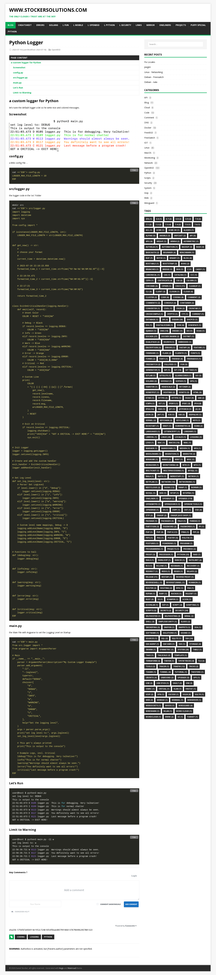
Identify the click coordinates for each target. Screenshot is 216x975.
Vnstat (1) (191, 689)
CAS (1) (167, 275)
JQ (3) (197, 409)
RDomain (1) (177, 566)
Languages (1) (153, 431)
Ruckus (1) (176, 593)
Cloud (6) (188, 291)
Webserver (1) (194, 700)
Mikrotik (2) (189, 454)
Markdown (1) (168, 448)
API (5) (193, 235)
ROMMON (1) (195, 582)
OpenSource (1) (172, 504)
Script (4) (177, 605)
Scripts (147, 177)
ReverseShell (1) (154, 582)
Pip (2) (196, 532)
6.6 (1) (159, 219)
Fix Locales (149, 62)
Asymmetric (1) (191, 241)
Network (148, 162)
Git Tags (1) (191, 370)
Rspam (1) (150, 593)
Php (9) (160, 532)
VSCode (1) (173, 694)
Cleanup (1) (194, 286)
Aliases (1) (189, 230)
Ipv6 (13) (150, 409)
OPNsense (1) (152, 510)
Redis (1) (166, 571)
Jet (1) (172, 409)
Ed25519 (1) (169, 342)
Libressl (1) (151, 437)
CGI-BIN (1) (191, 280)
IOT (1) (162, 403)
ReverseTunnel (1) (175, 582)
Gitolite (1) (165, 375)
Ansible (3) (164, 235)
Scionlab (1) (152, 605)
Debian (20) (177, 319)
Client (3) (160, 291)
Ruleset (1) (191, 593)
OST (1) (187, 510)
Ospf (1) (176, 510)
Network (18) (168, 482)
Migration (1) (172, 454)
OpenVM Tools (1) (193, 504)
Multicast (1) (152, 470)
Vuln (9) (187, 694)
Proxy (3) (150, 554)
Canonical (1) (153, 275)
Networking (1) (187, 482)
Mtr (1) (186, 465)
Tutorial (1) (181, 672)
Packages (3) (167, 521)
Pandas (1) (195, 521)
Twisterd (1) (197, 672)
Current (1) (198, 314)
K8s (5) (181, 414)
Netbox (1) (193, 476)
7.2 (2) (158, 224)
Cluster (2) (151, 297)
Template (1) (180, 655)
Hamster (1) (151, 387)
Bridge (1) (167, 269)
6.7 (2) (168, 219)
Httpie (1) (176, 398)
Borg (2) (185, 263)
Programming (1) (154, 549)
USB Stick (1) (162, 683)
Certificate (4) (165, 280)
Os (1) (165, 510)
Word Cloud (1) (184, 711)
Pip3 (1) (149, 538)
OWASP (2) (161, 515)
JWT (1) (161, 414)
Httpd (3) (162, 398)
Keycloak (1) (182, 420)
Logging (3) (196, 437)
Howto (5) (184, 392)
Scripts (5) (151, 610)
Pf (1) (201, 526)
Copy (134, 170)
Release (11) (151, 577)
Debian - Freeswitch (154, 77)
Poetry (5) (173, 538)
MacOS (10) (174, 442)
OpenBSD (56, 49)
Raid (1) (196, 554)
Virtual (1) (164, 689)
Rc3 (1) (149, 566)
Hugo (61, 968)
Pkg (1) (160, 538)
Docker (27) (151, 336)
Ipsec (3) (186, 403)
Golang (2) (151, 381)
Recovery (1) (193, 566)
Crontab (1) (195, 308)
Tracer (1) (164, 666)
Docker (147, 127)
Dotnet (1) (188, 336)
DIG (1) (149, 325)
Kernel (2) (151, 420)
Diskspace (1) (194, 325)
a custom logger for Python (26, 62)
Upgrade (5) (183, 677)
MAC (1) (161, 442)
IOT (146, 142)
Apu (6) (149, 241)
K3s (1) (171, 414)
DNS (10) (164, 331)
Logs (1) (150, 442)
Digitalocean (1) (164, 325)
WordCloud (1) (153, 717)
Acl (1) (149, 230)
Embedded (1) (184, 342)
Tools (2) (150, 666)
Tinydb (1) (169, 661)
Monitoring (149, 157)
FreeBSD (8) (177, 359)
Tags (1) (149, 655)
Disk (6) (180, 325)
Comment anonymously (110, 904)
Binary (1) (174, 258)
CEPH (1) (149, 280)
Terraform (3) (153, 661)
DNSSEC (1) (177, 331)
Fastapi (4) (184, 347)
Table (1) (197, 649)
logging (34, 937)
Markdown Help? (20, 911)
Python (147, 172)
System (148, 188)
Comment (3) (194, 297)
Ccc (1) (193, 275)
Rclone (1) (161, 566)
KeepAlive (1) (195, 414)
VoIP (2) (149, 694)
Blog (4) (188, 258)
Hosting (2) (169, 392)
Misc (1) (190, 459)
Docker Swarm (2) (170, 336)
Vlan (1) (177, 689)
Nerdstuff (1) (177, 476)
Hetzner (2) (184, 387)
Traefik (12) (179, 666)
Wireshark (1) (152, 711)
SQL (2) (164, 638)
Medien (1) (185, 448)
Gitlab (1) (150, 375)
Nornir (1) (196, 487)
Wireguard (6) (185, 705)
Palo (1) (182, 521)
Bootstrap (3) (170, 263)
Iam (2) (201, 398)
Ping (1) (185, 532)
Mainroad (72, 968)
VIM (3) (189, 683)
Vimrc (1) (150, 689)
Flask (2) (167, 353)
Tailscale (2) (164, 655)
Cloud (147, 107)
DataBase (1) (152, 319)
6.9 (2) (188, 219)
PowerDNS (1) (169, 543)
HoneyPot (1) (152, 392)
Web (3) (149, 700)
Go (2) (198, 375)
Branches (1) (152, 269)
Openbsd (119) (185, 498)
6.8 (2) (178, 219)
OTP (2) (149, 515)
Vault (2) (177, 683)
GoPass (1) (181, 381)
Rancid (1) (180, 560)
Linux (146, 147)
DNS (146, 122)
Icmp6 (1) (150, 403)
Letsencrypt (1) (172, 431)
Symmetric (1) (166, 649)
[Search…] (175, 44)
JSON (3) (149, 414)
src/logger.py (20, 77)
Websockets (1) (153, 705)
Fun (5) (183, 364)
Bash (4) (200, 247)
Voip (146, 192)
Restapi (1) (167, 577)
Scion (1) (186, 599)
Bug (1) (179, 269)
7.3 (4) (168, 224)
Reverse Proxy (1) (185, 577)
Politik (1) (187, 538)
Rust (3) (149, 599)
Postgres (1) (152, 543)
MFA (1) (197, 448)
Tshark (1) (151, 672)
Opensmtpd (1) (153, 504)
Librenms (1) (190, 431)
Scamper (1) (172, 599)
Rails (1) (150, 560)
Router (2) (151, 588)
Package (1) (151, 521)
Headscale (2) (168, 387)
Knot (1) (167, 426)
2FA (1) (149, 219)
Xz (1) (180, 717)
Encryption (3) (153, 347)
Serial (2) (188, 616)
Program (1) (186, 543)
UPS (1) (196, 677)
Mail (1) (187, 442)
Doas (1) (200, 331)
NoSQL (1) (150, 493)
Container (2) (187, 303)
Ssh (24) (189, 638)
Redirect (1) (152, 571)
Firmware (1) (152, 353)
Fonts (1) (195, 353)
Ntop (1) (174, 493)
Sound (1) (185, 633)
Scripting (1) (192, 605)
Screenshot (19, 67)
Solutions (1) (170, 633)
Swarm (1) (151, 649)
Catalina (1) (180, 275)
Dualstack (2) (152, 342)
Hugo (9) (189, 398)
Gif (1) (167, 370)
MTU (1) (197, 465)
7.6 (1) (197, 224)
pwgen (147, 67)
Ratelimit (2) (195, 560)
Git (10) (177, 370)
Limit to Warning (22, 92)
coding (21, 937)
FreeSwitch (149, 137)
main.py (17, 82)
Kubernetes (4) (182, 426)
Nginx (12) (169, 487)
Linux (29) (166, 437)
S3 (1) (160, 599)
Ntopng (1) (188, 493)
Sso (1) (182, 644)
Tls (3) (201, 661)
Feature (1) (199, 347)
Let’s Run (18, 87)
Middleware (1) (153, 454)
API (146, 97)
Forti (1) (163, 359)
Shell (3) (150, 621)
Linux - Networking (153, 72)
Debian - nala (150, 82)
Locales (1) (180, 437)
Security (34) (181, 610)
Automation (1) (170, 247)
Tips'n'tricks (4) (186, 661)
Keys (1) (196, 420)
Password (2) (169, 526)
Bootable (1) (152, 263)
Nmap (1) (182, 487)
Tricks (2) (193, 666)
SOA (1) (197, 627)
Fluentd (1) (181, 353)
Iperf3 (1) (173, 403)
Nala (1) (150, 476)
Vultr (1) (199, 694)
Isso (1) (161, 409)
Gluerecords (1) (183, 375)
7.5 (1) (187, 224)
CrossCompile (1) (154, 314)
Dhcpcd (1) (192, 319)
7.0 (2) (198, 219)
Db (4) (165, 319)
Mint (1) (179, 459)
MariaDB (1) (151, 448)
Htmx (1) (150, 398)
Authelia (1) (152, 247)
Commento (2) (153, 303)
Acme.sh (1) (173, 230)
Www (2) (169, 717)
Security (148, 182)
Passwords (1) (187, 526)
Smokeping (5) (153, 627)
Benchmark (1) (187, 252)
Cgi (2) (179, 280)
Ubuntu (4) (151, 677)
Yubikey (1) (192, 717)
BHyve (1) (161, 258)
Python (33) (183, 554)
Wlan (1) (168, 711)
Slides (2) (185, 621)
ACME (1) (160, 230)
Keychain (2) (166, 420)
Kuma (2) (198, 426)
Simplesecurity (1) (167, 621)
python (48, 937)
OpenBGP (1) (168, 498)
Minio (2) (166, 459)
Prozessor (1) (166, 554)
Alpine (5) (150, 235)
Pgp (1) (149, 532)
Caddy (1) (200, 269)
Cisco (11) (180, 286)
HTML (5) (197, 392)
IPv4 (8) (197, 403)
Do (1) (189, 331)
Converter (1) (153, 308)
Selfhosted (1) (153, 616)
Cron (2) (180, 308)
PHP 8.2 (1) (172, 532)
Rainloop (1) (164, 560)
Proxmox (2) (189, 549)
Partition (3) (152, 526)
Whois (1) (169, 705)
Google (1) (166, 381)
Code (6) (165, 297)
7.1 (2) (148, 224)
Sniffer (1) (169, 627)
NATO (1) (162, 476)
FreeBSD (148, 132)
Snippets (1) (184, 627)
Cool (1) (168, 308)
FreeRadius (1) (194, 359)
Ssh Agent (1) (152, 644)
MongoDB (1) (152, 465)
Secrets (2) (165, 610)
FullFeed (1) (170, 364)
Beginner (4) (169, 252)
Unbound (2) (167, 677)
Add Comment (131, 904)
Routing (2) (166, 588)
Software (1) (152, 633)
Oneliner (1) (152, 498)
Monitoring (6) (170, 465)
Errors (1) (170, 347)
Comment (149, 117)
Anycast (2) (180, 235)
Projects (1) (173, 549)
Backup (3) (187, 247)
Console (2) (170, 303)
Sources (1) (151, 638)
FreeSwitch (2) (153, 364)
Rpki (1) (179, 588)
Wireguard (149, 203)
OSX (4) (198, 510)
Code (146, 112)
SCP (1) (165, 605)
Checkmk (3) (152, 286)
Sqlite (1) (176, 638)
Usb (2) (149, 683)
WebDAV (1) (162, 700)
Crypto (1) (172, 314)
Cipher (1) (166, 286)
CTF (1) (185, 314)
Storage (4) (195, 644)
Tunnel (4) (165, 672)
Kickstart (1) (152, 426)
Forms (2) (150, 359)
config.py (18, 72)
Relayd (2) (192, 571)
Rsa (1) (190, 588)
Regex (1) (178, 571)
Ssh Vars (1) (168, 644)
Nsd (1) (162, 493)
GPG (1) (193, 381)
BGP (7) (149, 258)
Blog (146, 102)
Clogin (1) (174, 291)
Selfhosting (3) (172, 616)
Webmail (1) (177, 700)
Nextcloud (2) (153, 487)
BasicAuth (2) (152, 252)
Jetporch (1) (185, 409)
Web (146, 197)
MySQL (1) (192, 470)
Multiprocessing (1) (173, 470)
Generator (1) (153, 370)
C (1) (189, 269)
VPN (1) (160, 694)
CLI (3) (149, 291)
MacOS (147, 152)
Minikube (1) (152, 459)
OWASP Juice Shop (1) (181, 515)
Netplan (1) (151, 482)
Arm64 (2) (174, 241)
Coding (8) (178, 297)
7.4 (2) (178, 224)
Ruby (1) (163, 593)
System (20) (183, 649)
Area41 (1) (161, 241)
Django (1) (151, 331)
